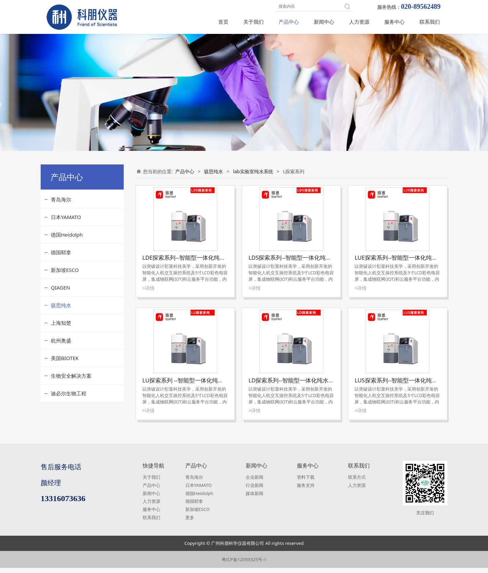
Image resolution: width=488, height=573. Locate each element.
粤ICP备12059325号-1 (244, 564)
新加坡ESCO (65, 275)
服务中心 (394, 21)
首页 (223, 21)
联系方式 (357, 482)
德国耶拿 (61, 257)
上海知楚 (61, 327)
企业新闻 (254, 482)
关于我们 (253, 21)
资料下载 (305, 482)
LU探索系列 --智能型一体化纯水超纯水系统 (197, 385)
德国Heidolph (67, 239)
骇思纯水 (61, 310)
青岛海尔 (61, 204)
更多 (189, 522)
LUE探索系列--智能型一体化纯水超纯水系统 (410, 262)
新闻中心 (324, 21)
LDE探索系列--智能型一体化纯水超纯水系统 (198, 262)
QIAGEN (60, 292)
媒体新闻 (254, 498)
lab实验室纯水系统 (253, 176)
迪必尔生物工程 (68, 398)
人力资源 (359, 21)
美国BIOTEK (65, 363)
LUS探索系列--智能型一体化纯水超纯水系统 (410, 385)
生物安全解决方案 (71, 380)
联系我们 (430, 21)
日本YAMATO (66, 222)
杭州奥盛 (61, 345)
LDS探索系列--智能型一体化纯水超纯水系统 (304, 262)
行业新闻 (254, 490)
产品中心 (289, 21)
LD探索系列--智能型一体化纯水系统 (294, 385)
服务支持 (305, 490)
